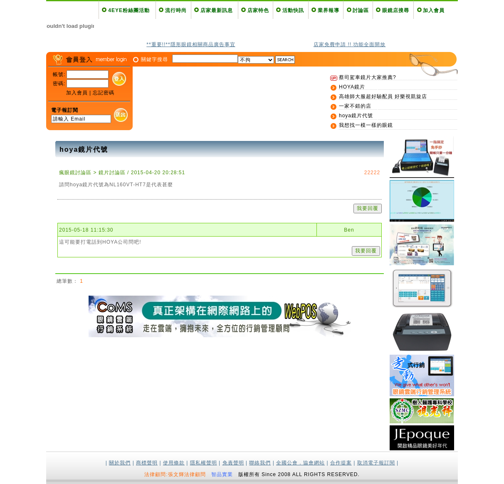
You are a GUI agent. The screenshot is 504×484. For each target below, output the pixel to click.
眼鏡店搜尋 (395, 10)
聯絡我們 (260, 463)
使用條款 (174, 463)
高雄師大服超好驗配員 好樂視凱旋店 (383, 96)
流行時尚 (176, 10)
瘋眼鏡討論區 (75, 172)
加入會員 (434, 10)
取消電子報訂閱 (376, 463)
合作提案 (341, 463)
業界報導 (328, 10)
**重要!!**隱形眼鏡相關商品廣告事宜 (190, 44)
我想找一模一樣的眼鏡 (366, 125)
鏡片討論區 (112, 172)
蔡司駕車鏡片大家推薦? (367, 77)
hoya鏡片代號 (356, 116)
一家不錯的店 (355, 106)
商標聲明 (147, 463)
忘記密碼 (103, 93)
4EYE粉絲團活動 (129, 10)
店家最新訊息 (216, 10)
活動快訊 (293, 10)
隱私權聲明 (203, 463)
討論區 (361, 10)
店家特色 (258, 10)
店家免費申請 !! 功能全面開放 (349, 44)
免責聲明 (233, 463)
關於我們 (120, 463)
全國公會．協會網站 (300, 463)
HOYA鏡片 (352, 87)
